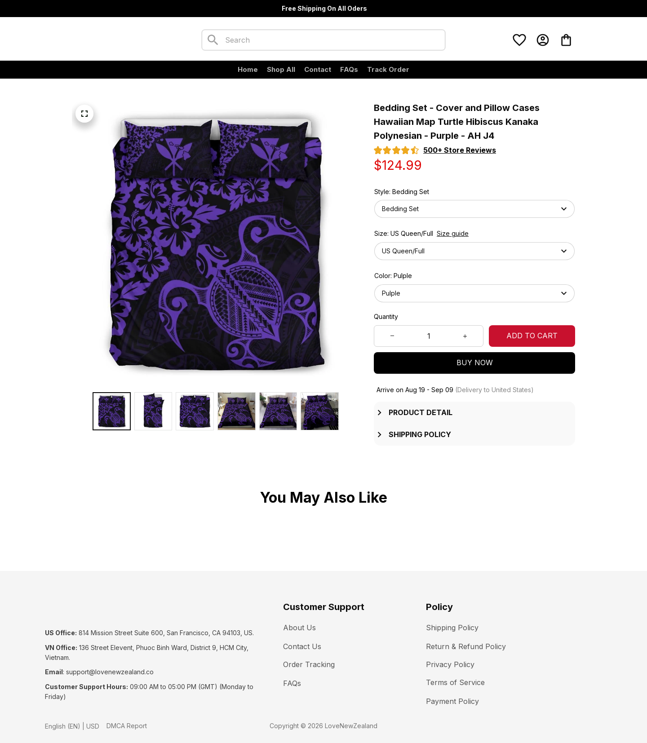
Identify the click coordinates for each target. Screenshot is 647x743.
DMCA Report (126, 716)
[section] (459, 150)
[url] (110, 663)
